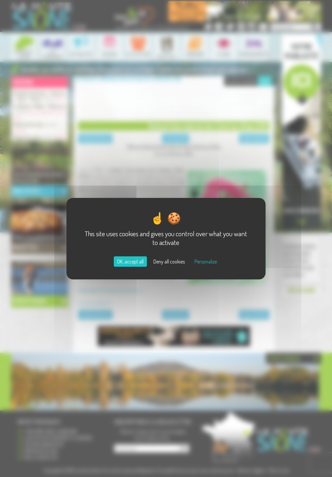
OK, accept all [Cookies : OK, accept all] (130, 261)
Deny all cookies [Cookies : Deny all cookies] (169, 261)
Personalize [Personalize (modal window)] (206, 261)
